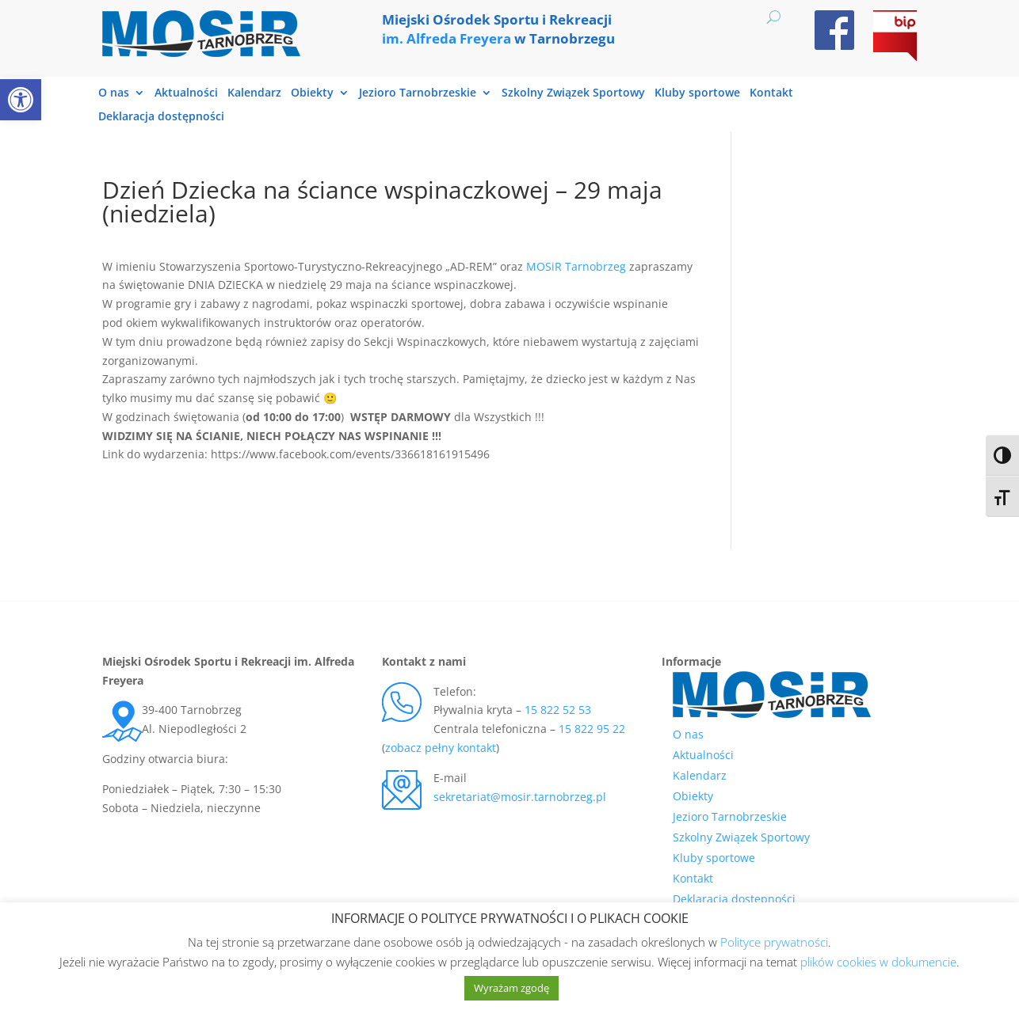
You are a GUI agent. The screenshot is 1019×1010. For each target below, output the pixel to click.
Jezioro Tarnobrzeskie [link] (417, 93)
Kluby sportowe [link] (697, 93)
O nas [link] (113, 93)
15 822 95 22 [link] (592, 728)
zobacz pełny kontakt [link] (440, 747)
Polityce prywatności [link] (774, 942)
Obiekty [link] (312, 93)
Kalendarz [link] (254, 93)
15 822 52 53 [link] (558, 709)
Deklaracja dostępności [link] (161, 117)
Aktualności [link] (186, 93)
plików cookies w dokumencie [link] (878, 962)
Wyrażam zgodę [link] (511, 988)
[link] (20, 99)
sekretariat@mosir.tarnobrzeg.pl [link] (519, 796)
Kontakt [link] (771, 93)
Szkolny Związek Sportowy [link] (573, 93)
